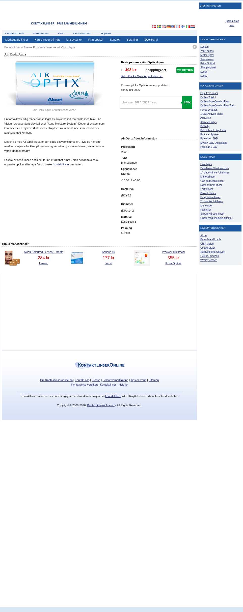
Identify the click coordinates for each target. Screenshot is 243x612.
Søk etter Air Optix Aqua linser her (142, 76)
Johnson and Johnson (212, 251)
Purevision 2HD (209, 138)
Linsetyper (206, 164)
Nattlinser (205, 209)
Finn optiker (95, 39)
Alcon (203, 235)
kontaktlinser (61, 164)
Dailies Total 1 (208, 97)
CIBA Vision (207, 243)
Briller (61, 33)
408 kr (131, 70)
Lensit (108, 263)
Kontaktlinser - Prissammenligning (59, 23)
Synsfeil (115, 39)
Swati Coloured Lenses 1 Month (43, 251)
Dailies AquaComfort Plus (214, 101)
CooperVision (207, 247)
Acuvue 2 (205, 117)
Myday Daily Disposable (213, 142)
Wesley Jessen (208, 260)
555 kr (173, 257)
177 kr (108, 257)
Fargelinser (106, 33)
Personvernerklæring (115, 380)
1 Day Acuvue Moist (211, 113)
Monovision (206, 205)
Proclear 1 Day (208, 146)
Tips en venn (138, 380)
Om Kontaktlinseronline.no (56, 380)
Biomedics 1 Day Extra (213, 130)
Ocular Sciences (209, 256)
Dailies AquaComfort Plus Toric (217, 105)
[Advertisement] (151, 14)
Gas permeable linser (212, 181)
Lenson (43, 263)
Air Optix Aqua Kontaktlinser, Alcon (54, 109)
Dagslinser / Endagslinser (214, 168)
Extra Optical (173, 263)
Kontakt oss (82, 380)
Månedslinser (207, 176)
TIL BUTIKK (185, 70)
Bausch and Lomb (210, 239)
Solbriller (132, 39)
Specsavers (206, 59)
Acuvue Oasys (208, 122)
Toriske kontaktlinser (211, 201)
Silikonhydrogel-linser (212, 213)
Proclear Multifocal (173, 251)
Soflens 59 (108, 251)
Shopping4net (208, 67)
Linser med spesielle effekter (216, 218)
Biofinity (204, 126)
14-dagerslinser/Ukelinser (214, 172)
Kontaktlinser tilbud (82, 33)
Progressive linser (210, 197)
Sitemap (154, 380)
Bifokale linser (208, 193)
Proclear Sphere (209, 134)
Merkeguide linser (16, 39)
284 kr (43, 257)
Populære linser (209, 93)
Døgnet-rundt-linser (211, 185)
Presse (96, 380)
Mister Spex (207, 55)
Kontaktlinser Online (14, 33)
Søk (187, 102)
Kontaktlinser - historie (114, 384)
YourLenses (206, 51)
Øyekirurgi (151, 39)
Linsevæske (74, 39)
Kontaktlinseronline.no (100, 405)
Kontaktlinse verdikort (84, 384)
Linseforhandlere (40, 33)
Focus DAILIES (209, 109)
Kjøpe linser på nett (47, 39)
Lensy (203, 75)
